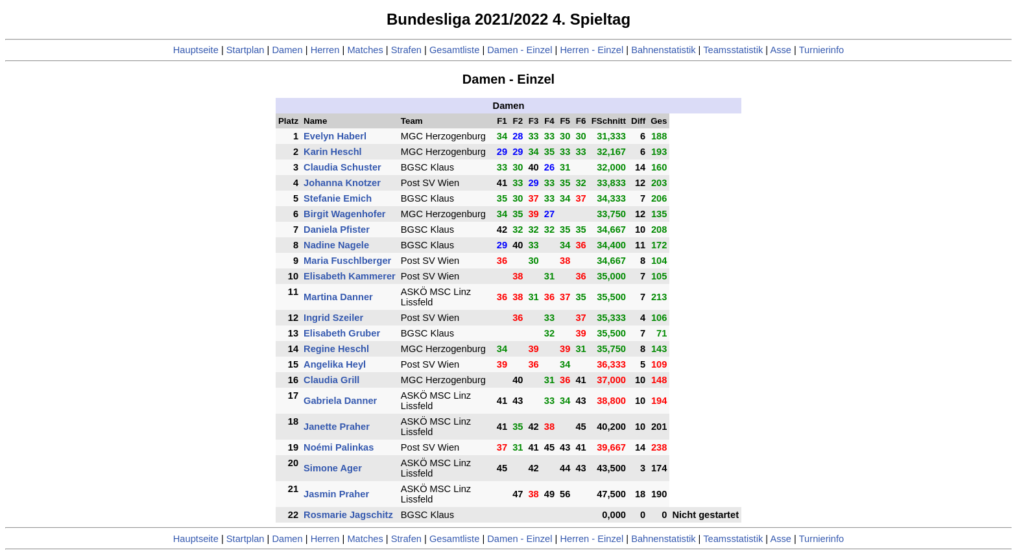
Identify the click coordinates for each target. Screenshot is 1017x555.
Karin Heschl (333, 152)
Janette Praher (337, 426)
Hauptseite (196, 50)
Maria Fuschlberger (347, 260)
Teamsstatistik (733, 50)
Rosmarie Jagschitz (348, 515)
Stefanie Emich (338, 198)
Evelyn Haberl (335, 136)
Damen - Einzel (519, 50)
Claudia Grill (331, 380)
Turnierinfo (821, 50)
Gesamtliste (454, 50)
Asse (780, 50)
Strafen (406, 50)
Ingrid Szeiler (333, 318)
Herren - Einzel (591, 50)
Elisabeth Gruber (342, 333)
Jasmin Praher (336, 494)
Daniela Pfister (337, 229)
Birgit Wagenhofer (344, 214)
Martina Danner (338, 297)
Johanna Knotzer (342, 183)
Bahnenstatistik (663, 50)
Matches (365, 50)
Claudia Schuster (342, 167)
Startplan (245, 50)
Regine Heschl (336, 349)
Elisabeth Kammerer (350, 276)
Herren (325, 50)
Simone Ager (333, 468)
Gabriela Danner (340, 401)
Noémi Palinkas (339, 447)
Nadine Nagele (336, 245)
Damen (287, 50)
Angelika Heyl (335, 364)
